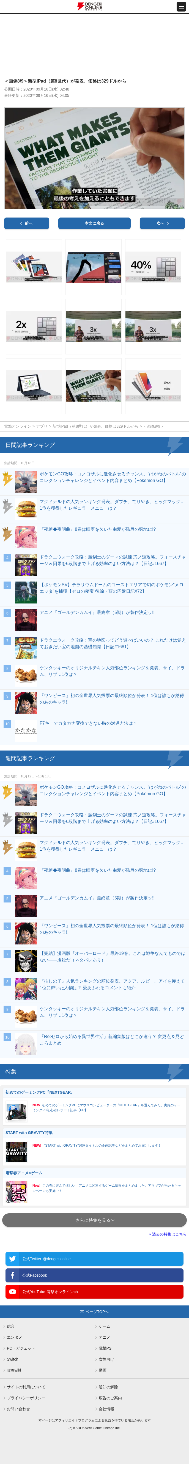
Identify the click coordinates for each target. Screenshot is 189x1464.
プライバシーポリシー (26, 1398)
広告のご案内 (110, 1398)
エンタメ (14, 1337)
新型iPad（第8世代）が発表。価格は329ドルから (95, 426)
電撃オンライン (17, 426)
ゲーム (104, 1326)
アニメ (104, 1337)
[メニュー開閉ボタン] (181, 7)
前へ (28, 223)
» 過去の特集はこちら (168, 1234)
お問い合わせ (18, 1409)
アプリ (42, 426)
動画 (102, 1370)
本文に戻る (94, 223)
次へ (160, 223)
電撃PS (105, 1348)
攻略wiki (14, 1370)
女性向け (106, 1359)
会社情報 (106, 1409)
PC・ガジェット (21, 1348)
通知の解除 (108, 1387)
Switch (12, 1359)
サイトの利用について (26, 1387)
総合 (11, 1326)
